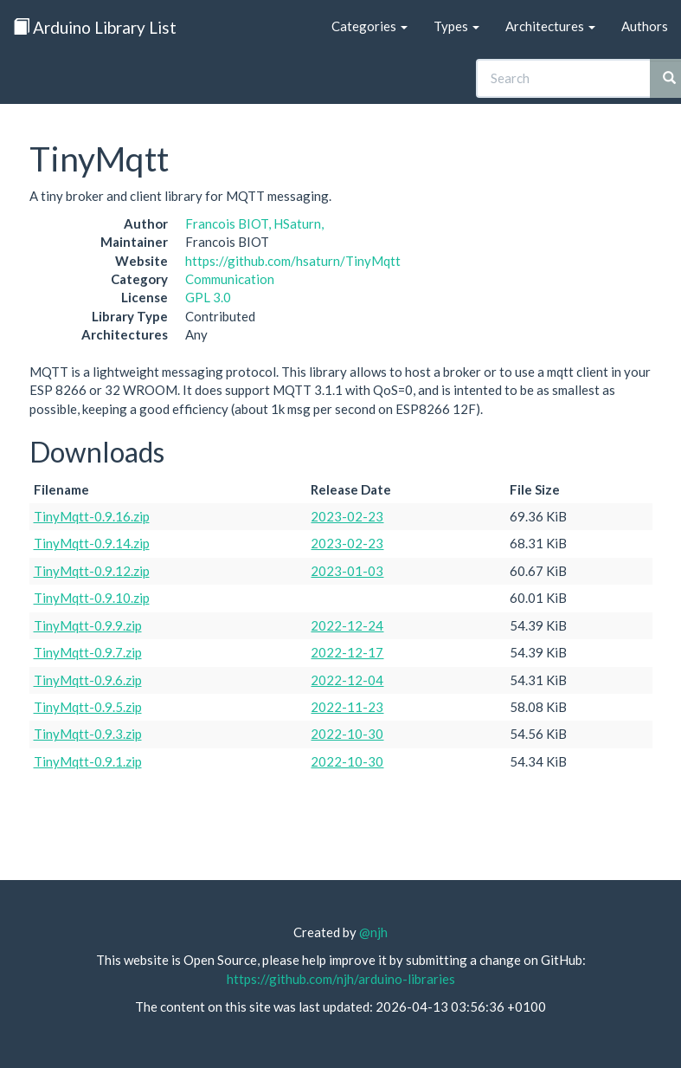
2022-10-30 (347, 733)
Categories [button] (369, 26)
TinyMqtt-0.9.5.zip (88, 707)
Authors (644, 26)
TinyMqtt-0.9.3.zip (88, 733)
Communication (229, 279)
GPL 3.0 (208, 297)
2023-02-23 (347, 516)
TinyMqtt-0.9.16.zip (92, 516)
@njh (373, 932)
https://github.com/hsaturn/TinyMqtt (293, 261)
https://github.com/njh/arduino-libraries (341, 979)
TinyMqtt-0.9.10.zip (92, 597)
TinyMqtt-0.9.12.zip (92, 571)
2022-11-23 (347, 707)
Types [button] (456, 26)
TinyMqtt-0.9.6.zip (88, 680)
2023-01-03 (347, 571)
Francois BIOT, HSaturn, (254, 223)
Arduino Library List (95, 27)
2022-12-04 (347, 680)
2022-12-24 (347, 625)
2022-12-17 (347, 652)
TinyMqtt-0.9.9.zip (88, 625)
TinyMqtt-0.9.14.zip (92, 543)
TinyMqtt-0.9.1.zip (88, 761)
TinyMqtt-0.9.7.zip (88, 652)
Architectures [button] (550, 26)
